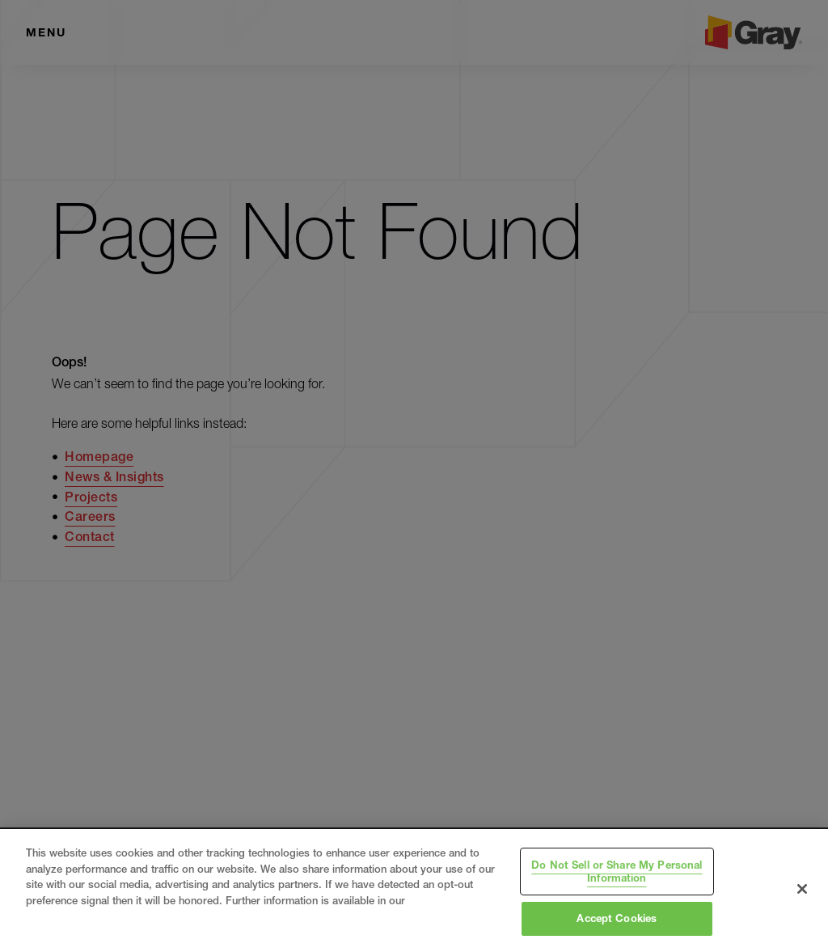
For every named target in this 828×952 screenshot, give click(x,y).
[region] (414, 890)
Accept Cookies (617, 918)
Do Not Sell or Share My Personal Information (616, 871)
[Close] (802, 889)
